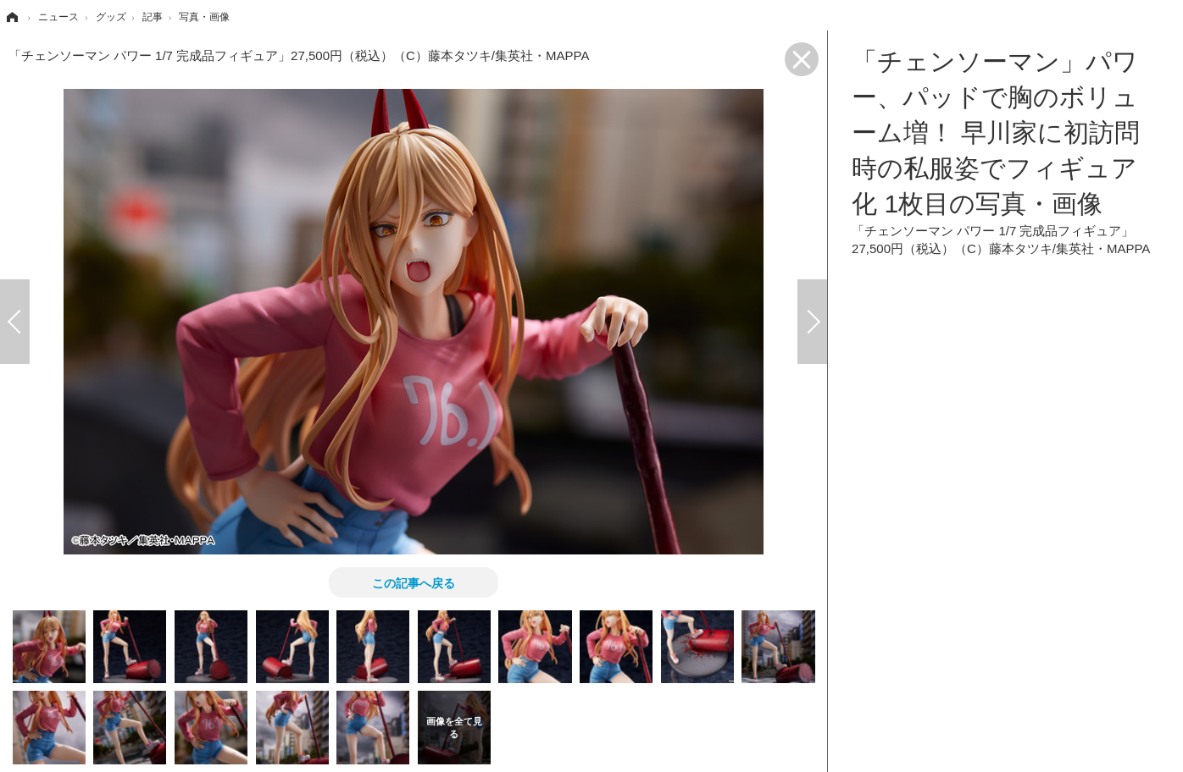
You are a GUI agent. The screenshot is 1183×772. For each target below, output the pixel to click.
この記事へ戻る (413, 582)
